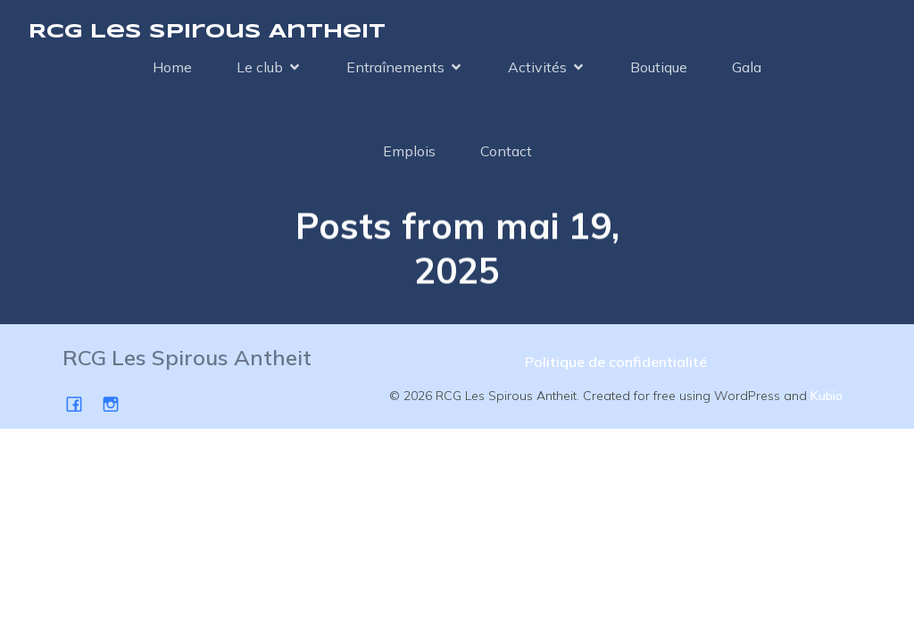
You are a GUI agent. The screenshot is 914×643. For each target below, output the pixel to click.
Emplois (409, 151)
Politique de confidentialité (616, 362)
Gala (746, 67)
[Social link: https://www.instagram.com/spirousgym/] (117, 403)
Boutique (658, 67)
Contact (506, 151)
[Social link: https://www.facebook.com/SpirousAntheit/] (80, 403)
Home (172, 67)
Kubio (826, 396)
